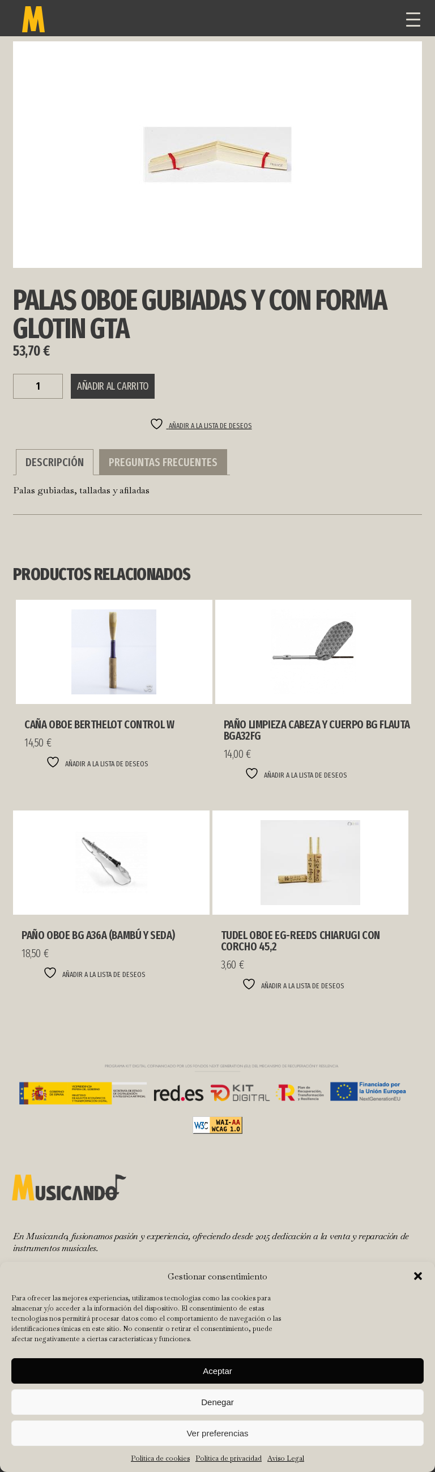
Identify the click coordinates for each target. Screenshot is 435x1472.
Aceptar (217, 1371)
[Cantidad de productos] (38, 386)
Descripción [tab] (54, 462)
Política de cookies (160, 1458)
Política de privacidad (228, 1458)
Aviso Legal (285, 1458)
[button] (418, 1276)
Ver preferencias (217, 1433)
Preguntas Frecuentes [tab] (163, 462)
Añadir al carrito (112, 386)
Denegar (217, 1402)
